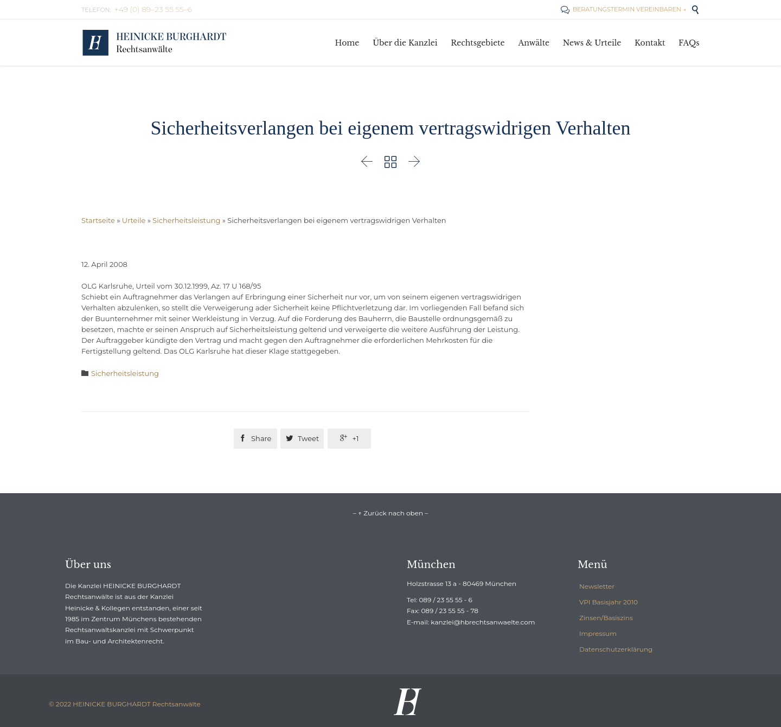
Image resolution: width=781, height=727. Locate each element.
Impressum (598, 633)
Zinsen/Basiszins (606, 618)
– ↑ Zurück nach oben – (390, 513)
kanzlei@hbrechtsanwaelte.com (483, 622)
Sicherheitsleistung (186, 220)
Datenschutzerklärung (615, 649)
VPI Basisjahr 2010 (608, 602)
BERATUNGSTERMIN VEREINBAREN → (623, 9)
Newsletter (596, 586)
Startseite (98, 220)
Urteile (133, 220)
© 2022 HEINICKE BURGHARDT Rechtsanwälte (125, 704)
